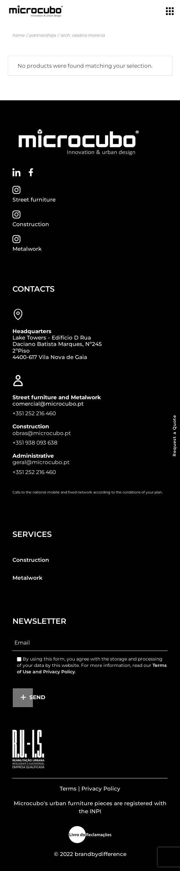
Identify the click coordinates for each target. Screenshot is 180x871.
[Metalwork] (16, 239)
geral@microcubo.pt (41, 462)
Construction (30, 224)
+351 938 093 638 (34, 442)
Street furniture (34, 199)
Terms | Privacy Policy (90, 788)
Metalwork (26, 249)
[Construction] (16, 214)
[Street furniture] (16, 190)
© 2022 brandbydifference (90, 854)
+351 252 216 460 (34, 413)
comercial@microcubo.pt (48, 404)
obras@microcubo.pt (41, 433)
